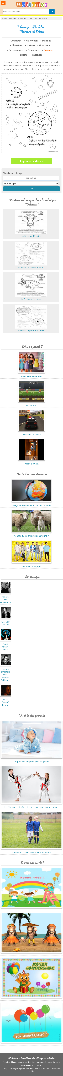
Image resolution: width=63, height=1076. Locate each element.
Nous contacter (27, 1069)
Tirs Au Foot (31, 404)
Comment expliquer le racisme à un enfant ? (31, 851)
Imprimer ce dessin (31, 161)
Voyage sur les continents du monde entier (32, 504)
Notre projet (15, 1069)
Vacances (37, 54)
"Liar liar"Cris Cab (6, 622)
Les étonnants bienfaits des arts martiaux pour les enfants (31, 805)
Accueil (4, 18)
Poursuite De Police (31, 433)
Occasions (44, 45)
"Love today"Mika (6, 645)
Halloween (32, 40)
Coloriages (13, 18)
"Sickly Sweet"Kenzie (6, 700)
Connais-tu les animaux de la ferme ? (31, 534)
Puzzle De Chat (31, 462)
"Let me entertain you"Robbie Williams (6, 673)
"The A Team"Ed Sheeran (6, 598)
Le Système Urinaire (31, 234)
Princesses (33, 50)
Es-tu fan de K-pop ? (31, 565)
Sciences (23, 18)
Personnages (16, 50)
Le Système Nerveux (31, 297)
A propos (5, 1069)
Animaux (16, 40)
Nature (31, 45)
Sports (23, 54)
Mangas (46, 40)
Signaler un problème (42, 1069)
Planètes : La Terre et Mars (31, 266)
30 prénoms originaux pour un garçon (31, 760)
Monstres (17, 45)
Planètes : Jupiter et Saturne (31, 329)
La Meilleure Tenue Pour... (31, 375)
